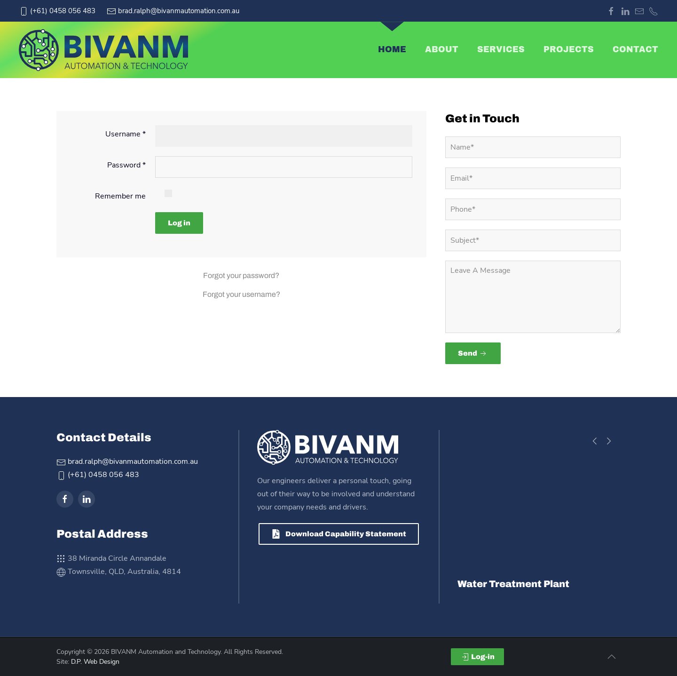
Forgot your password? (241, 275)
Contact (635, 49)
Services (501, 49)
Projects (568, 49)
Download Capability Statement (338, 534)
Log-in (477, 657)
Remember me (120, 196)
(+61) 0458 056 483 (57, 11)
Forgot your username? (241, 294)
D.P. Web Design (95, 661)
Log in (179, 223)
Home (392, 49)
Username (125, 134)
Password (126, 165)
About (441, 49)
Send (473, 353)
